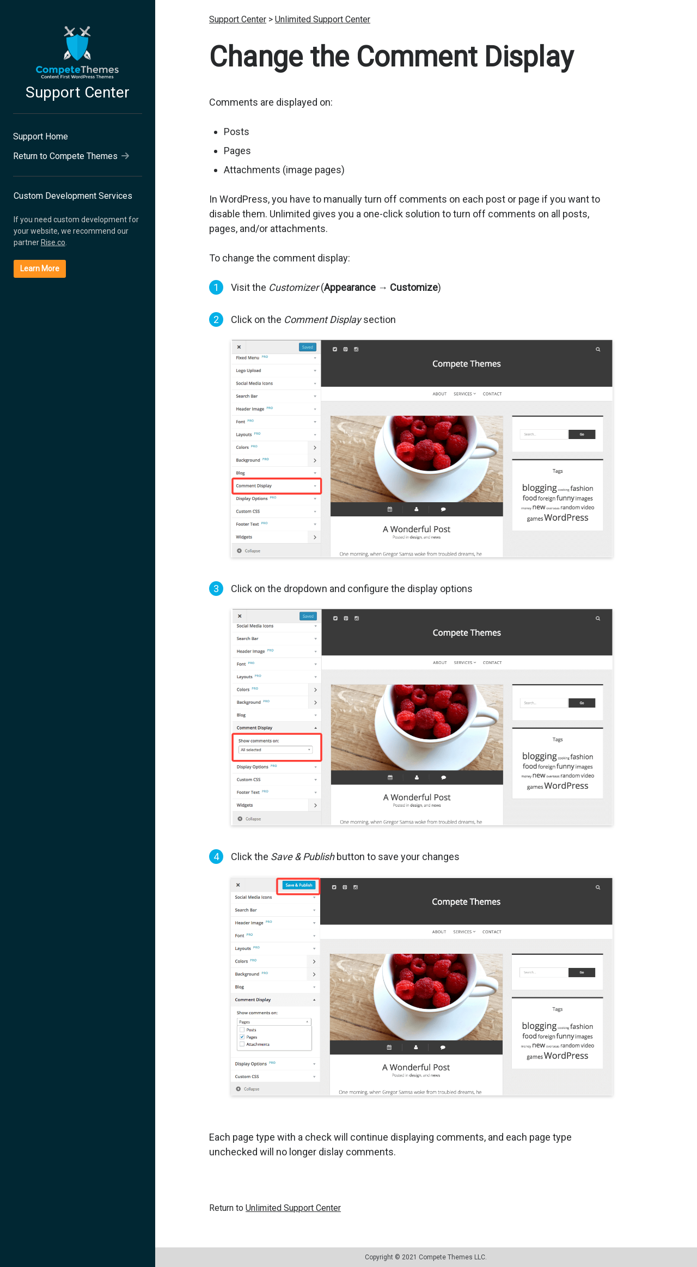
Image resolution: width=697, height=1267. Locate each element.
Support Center (78, 92)
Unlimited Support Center (322, 19)
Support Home (40, 136)
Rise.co (53, 242)
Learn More (39, 268)
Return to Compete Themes (71, 156)
